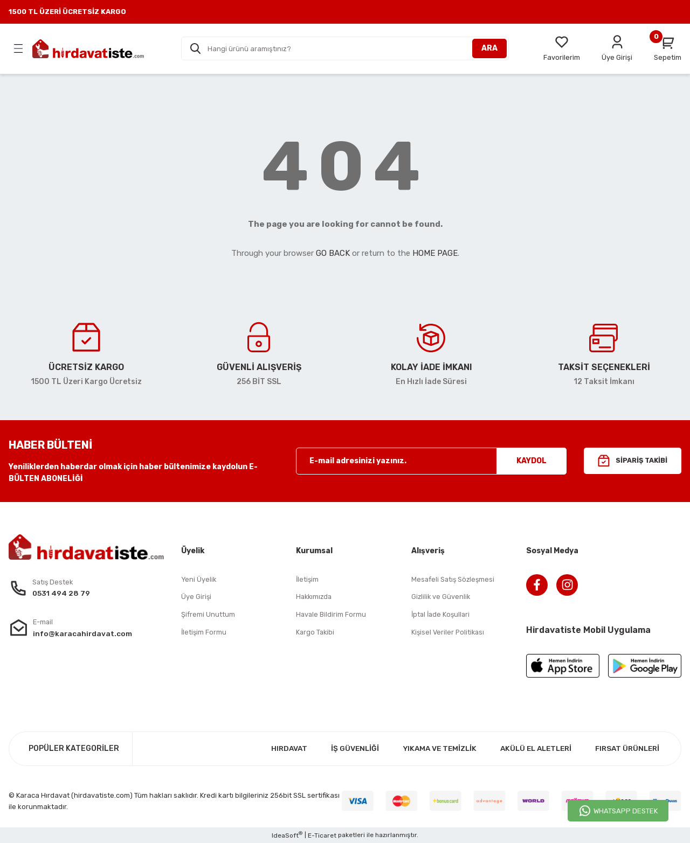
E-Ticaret (322, 835)
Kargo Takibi (316, 633)
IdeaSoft (287, 835)
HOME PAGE (435, 253)
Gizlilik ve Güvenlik (441, 598)
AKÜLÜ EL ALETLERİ (529, 748)
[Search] (345, 48)
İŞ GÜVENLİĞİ (341, 748)
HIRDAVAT (274, 748)
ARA (489, 48)
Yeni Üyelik (199, 580)
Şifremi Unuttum (208, 615)
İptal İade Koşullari (442, 615)
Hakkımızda (315, 598)
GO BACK (333, 253)
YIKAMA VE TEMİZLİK (428, 748)
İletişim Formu (204, 633)
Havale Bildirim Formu (331, 615)
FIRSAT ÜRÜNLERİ (625, 748)
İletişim (308, 580)
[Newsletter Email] (431, 461)
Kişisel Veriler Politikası (449, 633)
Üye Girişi (196, 598)
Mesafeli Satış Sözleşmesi (454, 580)
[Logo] (88, 48)
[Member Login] (617, 48)
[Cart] (667, 48)
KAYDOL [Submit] (531, 460)
